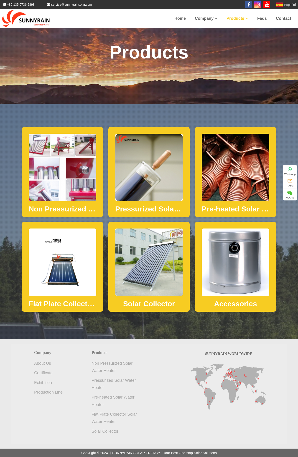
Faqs (262, 18)
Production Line (48, 392)
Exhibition (43, 382)
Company (206, 18)
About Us (42, 363)
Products (237, 18)
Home (180, 18)
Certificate (43, 373)
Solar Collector (105, 431)
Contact (283, 18)
